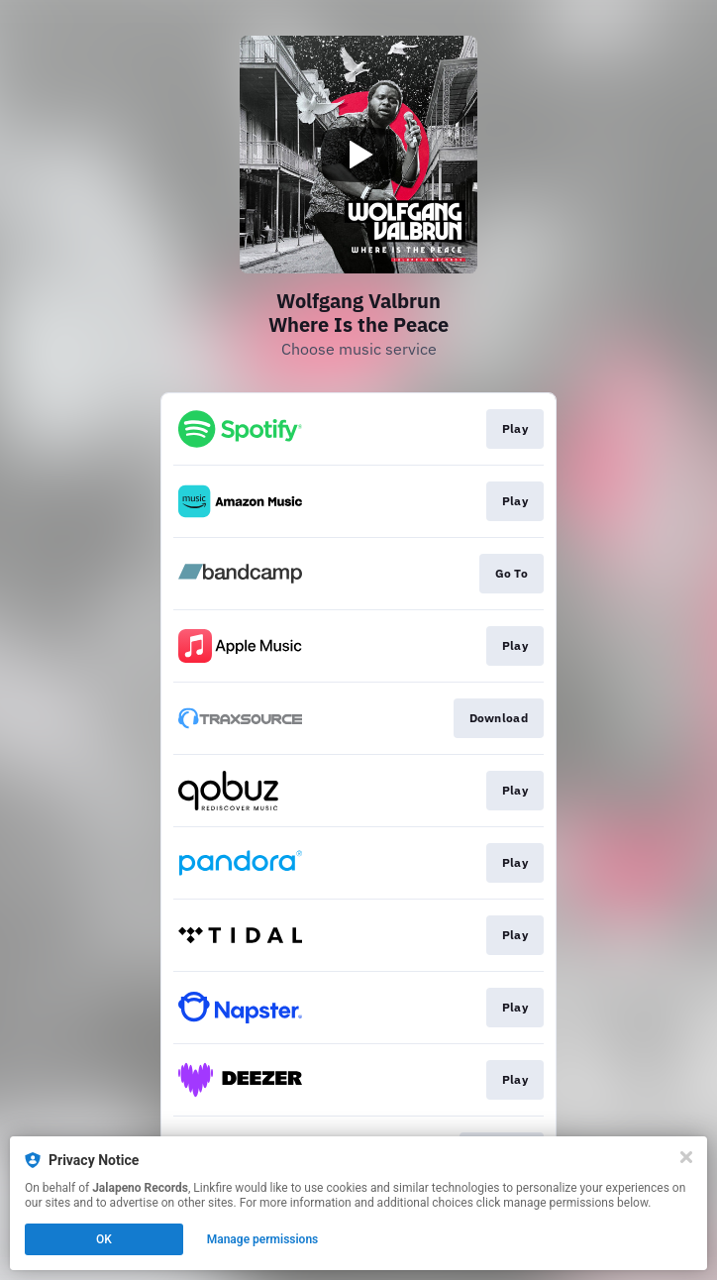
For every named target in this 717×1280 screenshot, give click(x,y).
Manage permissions (263, 1239)
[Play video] (358, 154)
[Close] (686, 1157)
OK (104, 1239)
